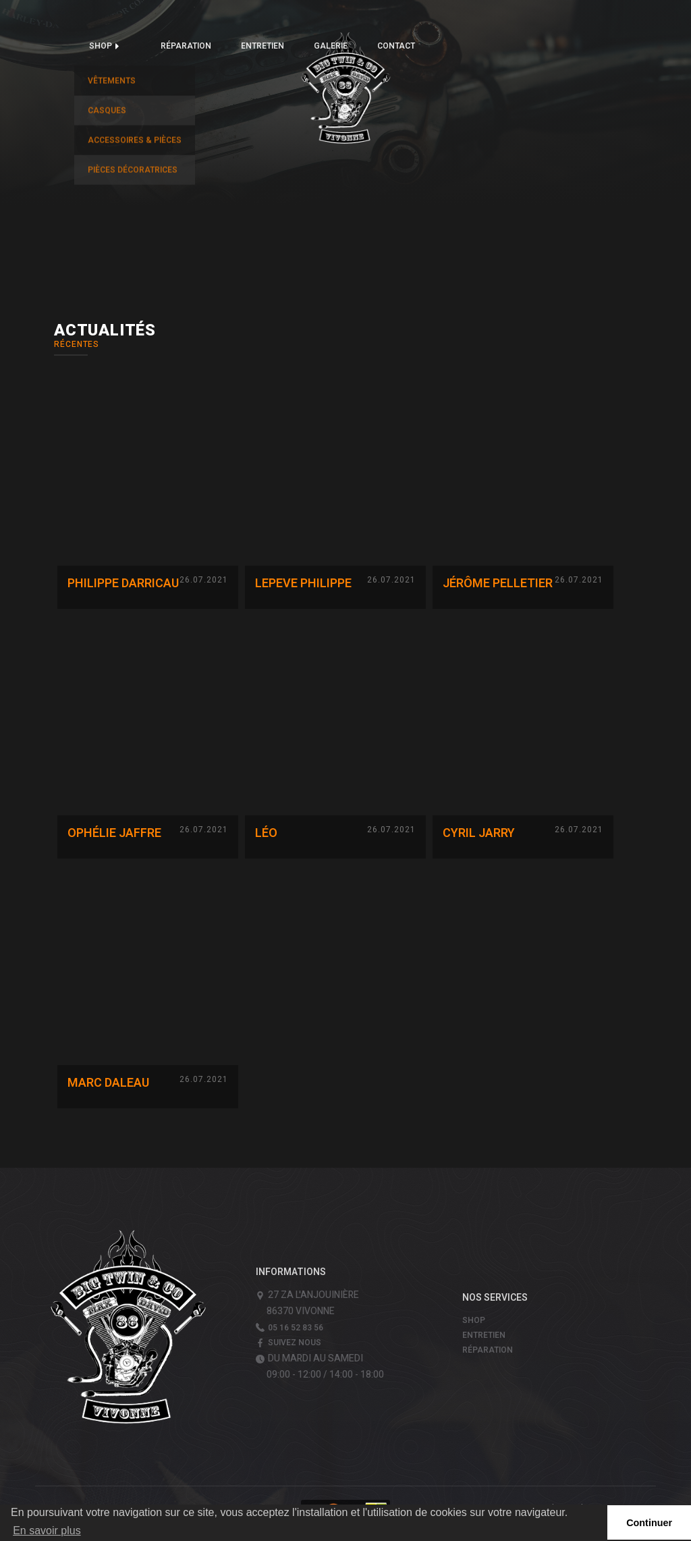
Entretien (262, 46)
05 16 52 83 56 (295, 1328)
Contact (396, 46)
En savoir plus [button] (47, 1530)
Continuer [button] (649, 1522)
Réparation (186, 46)
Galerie (331, 46)
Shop (100, 46)
